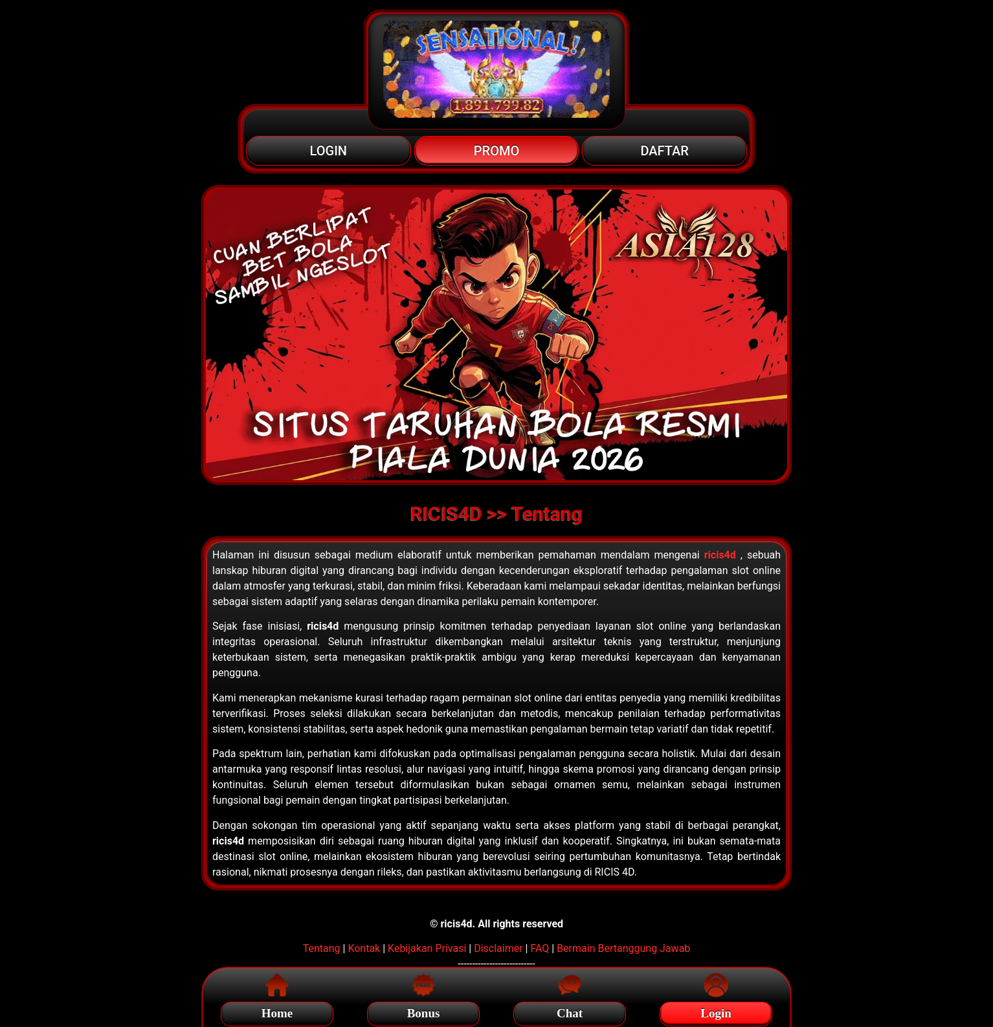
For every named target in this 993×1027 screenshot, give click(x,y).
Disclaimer (498, 948)
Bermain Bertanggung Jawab (623, 948)
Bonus (423, 1011)
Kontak (364, 948)
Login (715, 1011)
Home (277, 1011)
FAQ (539, 948)
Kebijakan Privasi (427, 948)
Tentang (321, 948)
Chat (570, 1011)
